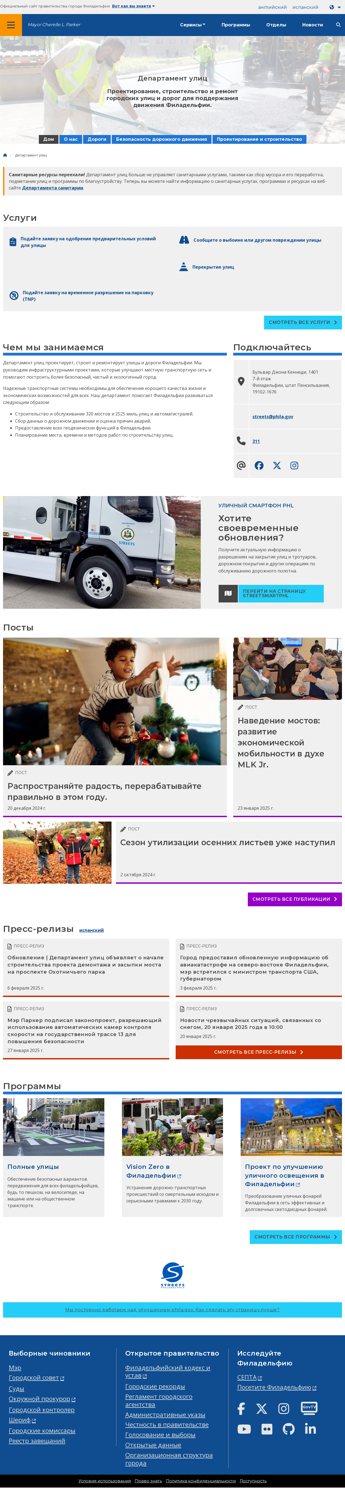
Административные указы (165, 1414)
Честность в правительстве (167, 1424)
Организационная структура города (169, 1459)
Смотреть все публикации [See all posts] (294, 899)
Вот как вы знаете (133, 6)
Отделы (276, 24)
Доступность (253, 1480)
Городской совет (34, 1377)
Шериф (20, 1420)
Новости (312, 24)
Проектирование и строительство (259, 139)
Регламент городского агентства (158, 1400)
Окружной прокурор (39, 1398)
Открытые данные (153, 1445)
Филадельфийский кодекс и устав (167, 1371)
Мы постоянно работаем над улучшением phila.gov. (172, 1309)
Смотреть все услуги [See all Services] (303, 322)
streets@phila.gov (272, 417)
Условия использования (104, 1480)
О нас (71, 139)
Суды (16, 1388)
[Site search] (338, 25)
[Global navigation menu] (11, 25)
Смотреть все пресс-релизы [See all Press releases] (258, 1052)
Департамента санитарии (52, 188)
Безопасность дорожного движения (161, 139)
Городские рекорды (155, 1386)
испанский (305, 7)
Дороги (97, 139)
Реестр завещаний (37, 1440)
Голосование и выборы (160, 1434)
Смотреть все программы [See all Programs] (295, 1237)
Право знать (148, 1480)
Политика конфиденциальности (201, 1480)
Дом (48, 139)
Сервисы (191, 24)
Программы (236, 24)
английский (272, 7)
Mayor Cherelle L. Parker (54, 24)
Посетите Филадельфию (274, 1387)
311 (256, 441)
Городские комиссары (42, 1430)
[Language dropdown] (336, 7)
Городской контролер (42, 1409)
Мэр (15, 1367)
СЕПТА (247, 1377)
